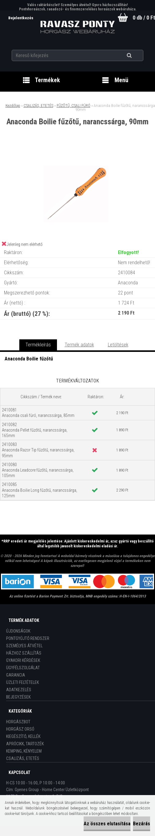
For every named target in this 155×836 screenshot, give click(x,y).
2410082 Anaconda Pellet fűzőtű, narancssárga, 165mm (34, 430)
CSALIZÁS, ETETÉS (38, 105)
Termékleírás (38, 345)
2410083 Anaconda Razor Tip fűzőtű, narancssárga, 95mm (38, 450)
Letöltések (118, 345)
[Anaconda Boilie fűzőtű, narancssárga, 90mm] (77, 151)
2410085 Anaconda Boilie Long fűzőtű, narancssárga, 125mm (39, 490)
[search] (136, 55)
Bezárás (141, 824)
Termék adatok (79, 345)
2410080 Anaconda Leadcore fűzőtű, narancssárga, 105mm (38, 470)
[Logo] (78, 27)
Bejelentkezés (21, 18)
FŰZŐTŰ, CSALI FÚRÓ (73, 105)
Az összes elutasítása (107, 824)
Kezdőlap (13, 105)
